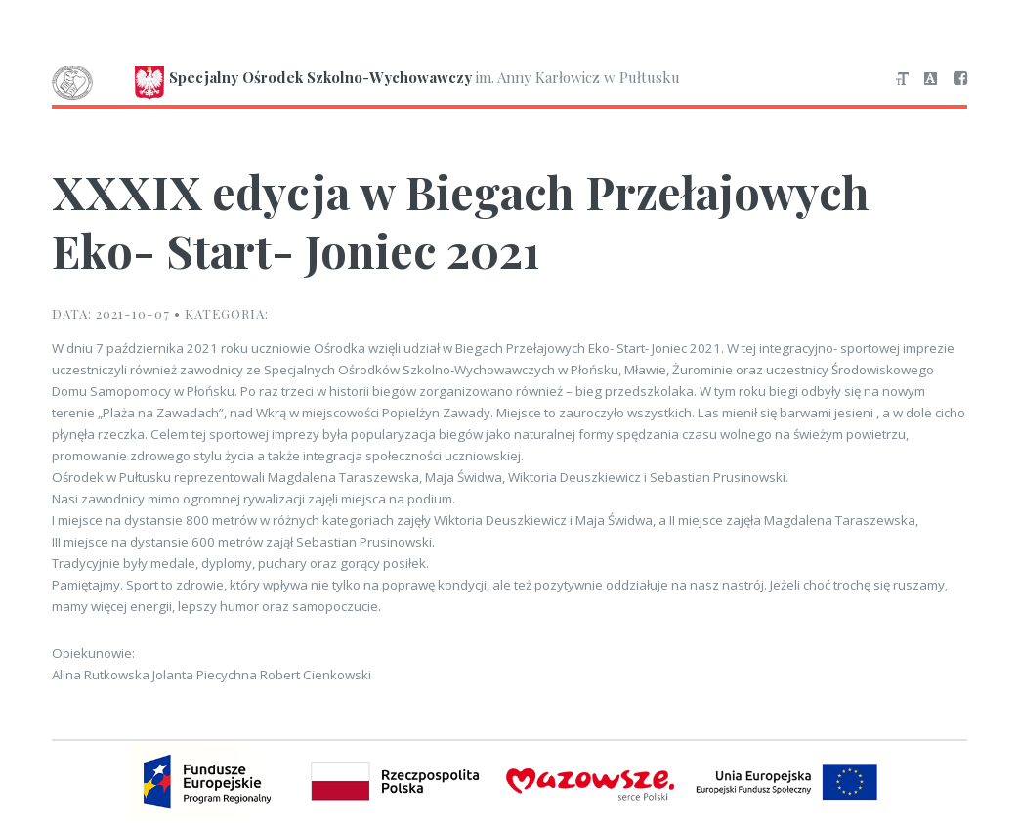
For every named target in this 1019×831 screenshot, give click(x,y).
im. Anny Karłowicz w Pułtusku (366, 79)
